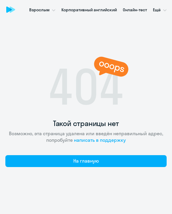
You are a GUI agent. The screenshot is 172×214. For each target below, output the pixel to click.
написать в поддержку (100, 140)
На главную (86, 161)
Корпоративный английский (89, 9)
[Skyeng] (11, 9)
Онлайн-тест (135, 9)
